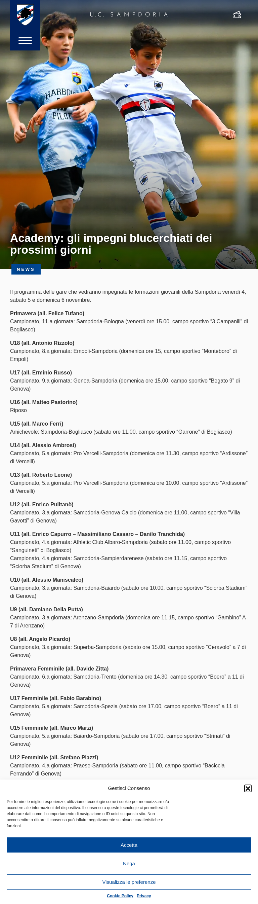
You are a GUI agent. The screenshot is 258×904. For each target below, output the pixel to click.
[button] (248, 788)
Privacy (144, 896)
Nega (129, 863)
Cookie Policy (120, 896)
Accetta (129, 845)
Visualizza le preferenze (129, 882)
